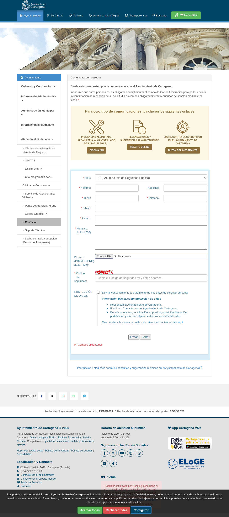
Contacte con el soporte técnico (38, 478)
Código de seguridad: (80, 277)
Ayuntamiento (30, 15)
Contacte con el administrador (37, 475)
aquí (180, 322)
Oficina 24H (97, 150)
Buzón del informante (182, 150)
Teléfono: (153, 198)
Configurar (141, 510)
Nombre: (85, 187)
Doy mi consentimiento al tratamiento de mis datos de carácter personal (151, 308)
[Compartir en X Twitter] (52, 396)
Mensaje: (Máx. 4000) (83, 230)
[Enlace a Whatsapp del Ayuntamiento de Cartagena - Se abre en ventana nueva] (139, 453)
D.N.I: (86, 198)
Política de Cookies (81, 450)
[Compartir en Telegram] (84, 396)
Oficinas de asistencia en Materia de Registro (38, 150)
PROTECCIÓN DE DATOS (83, 293)
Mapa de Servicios (29, 482)
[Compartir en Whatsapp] (74, 396)
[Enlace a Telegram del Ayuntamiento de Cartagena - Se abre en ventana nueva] (104, 463)
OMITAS (28, 160)
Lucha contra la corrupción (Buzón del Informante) (39, 240)
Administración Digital (104, 15)
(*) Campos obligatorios (88, 344)
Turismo (76, 15)
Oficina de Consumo (36, 185)
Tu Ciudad (54, 15)
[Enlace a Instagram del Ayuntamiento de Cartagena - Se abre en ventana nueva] (130, 453)
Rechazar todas (116, 510)
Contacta (29, 222)
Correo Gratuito (34, 213)
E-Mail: (86, 208)
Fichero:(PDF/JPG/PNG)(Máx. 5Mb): (83, 261)
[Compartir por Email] (63, 396)
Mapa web (22, 450)
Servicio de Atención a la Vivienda (38, 195)
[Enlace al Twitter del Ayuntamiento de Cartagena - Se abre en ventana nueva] (113, 453)
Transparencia (136, 15)
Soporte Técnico (33, 230)
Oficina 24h (32, 168)
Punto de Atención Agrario (39, 205)
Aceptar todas (90, 510)
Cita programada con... (37, 177)
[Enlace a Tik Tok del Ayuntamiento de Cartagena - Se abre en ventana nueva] (113, 463)
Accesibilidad (24, 454)
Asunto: (85, 218)
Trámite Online (139, 147)
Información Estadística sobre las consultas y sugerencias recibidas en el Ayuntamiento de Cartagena (139, 367)
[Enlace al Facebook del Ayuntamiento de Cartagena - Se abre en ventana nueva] (104, 453)
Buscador (160, 15)
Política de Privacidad (57, 450)
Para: (87, 177)
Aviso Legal (36, 450)
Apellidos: (153, 187)
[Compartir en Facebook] (41, 396)
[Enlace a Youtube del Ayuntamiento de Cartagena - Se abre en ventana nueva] (122, 453)
